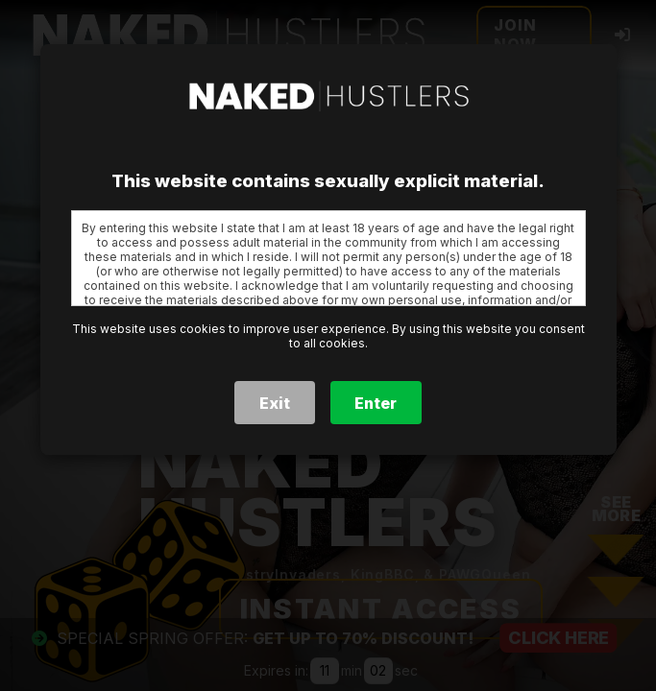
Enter (375, 403)
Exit (274, 403)
